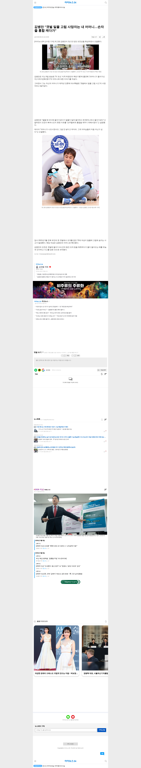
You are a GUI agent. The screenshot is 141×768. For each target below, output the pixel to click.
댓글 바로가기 (102, 753)
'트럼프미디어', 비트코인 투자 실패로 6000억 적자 (59, 7)
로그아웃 (48, 370)
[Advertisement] (70, 17)
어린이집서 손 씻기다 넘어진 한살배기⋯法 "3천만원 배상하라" (54, 306)
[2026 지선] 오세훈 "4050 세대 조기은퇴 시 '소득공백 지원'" (56, 546)
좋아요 (50, 267)
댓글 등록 (103, 370)
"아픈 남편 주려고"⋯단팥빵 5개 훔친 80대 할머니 (50, 309)
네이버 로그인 (35, 370)
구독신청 (102, 730)
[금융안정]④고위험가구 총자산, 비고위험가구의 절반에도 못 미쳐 (56, 277)
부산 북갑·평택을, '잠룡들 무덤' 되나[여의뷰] (51, 558)
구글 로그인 (43, 370)
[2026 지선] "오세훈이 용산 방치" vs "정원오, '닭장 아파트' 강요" (58, 566)
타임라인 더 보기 (70, 582)
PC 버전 (70, 744)
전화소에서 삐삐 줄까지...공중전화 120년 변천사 (50, 319)
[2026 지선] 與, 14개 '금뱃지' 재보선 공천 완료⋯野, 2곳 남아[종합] (59, 574)
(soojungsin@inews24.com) (48, 254)
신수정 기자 (43, 267)
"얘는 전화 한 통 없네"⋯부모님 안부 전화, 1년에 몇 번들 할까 (53, 313)
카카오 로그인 (39, 370)
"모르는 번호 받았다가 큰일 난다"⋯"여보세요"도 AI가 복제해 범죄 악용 (56, 316)
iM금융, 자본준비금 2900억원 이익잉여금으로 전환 (52, 274)
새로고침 (49, 301)
